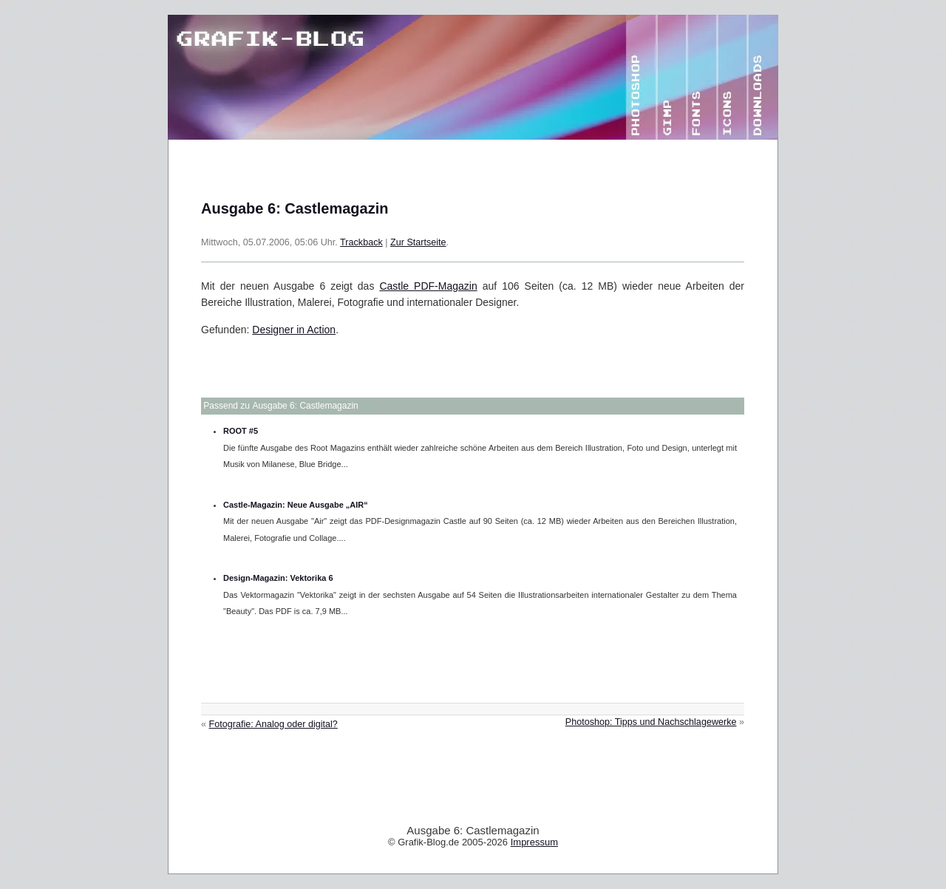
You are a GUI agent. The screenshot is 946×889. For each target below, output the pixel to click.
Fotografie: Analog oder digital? (273, 724)
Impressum (534, 842)
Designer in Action (294, 329)
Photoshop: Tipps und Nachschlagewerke (651, 722)
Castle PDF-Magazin (428, 286)
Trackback (361, 242)
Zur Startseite (418, 242)
